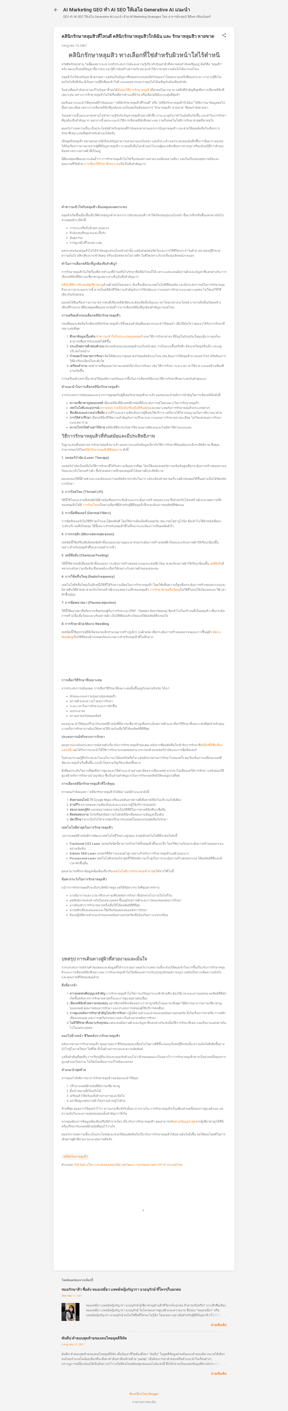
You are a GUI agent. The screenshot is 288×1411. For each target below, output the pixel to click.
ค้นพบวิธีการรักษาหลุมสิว (134, 90)
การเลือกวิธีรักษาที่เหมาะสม (102, 164)
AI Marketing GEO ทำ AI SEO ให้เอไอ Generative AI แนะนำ (126, 10)
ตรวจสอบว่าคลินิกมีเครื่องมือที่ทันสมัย (125, 408)
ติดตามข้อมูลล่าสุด (183, 1121)
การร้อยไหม (91, 505)
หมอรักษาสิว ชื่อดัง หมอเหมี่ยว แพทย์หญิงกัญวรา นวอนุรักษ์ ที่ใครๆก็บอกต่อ (121, 1289)
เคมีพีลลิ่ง (216, 563)
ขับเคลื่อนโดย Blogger (144, 1394)
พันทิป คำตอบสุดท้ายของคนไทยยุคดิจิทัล (94, 1338)
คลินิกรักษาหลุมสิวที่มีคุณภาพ (102, 450)
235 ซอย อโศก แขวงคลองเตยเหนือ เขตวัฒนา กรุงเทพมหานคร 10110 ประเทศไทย (128, 1165)
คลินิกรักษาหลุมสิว (75, 1156)
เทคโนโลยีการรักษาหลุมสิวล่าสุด (134, 871)
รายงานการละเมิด (144, 1402)
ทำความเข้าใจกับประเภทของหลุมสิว (120, 336)
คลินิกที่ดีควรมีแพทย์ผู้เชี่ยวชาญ (82, 285)
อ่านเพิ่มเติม (218, 1325)
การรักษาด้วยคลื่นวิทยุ (164, 590)
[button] (224, 36)
